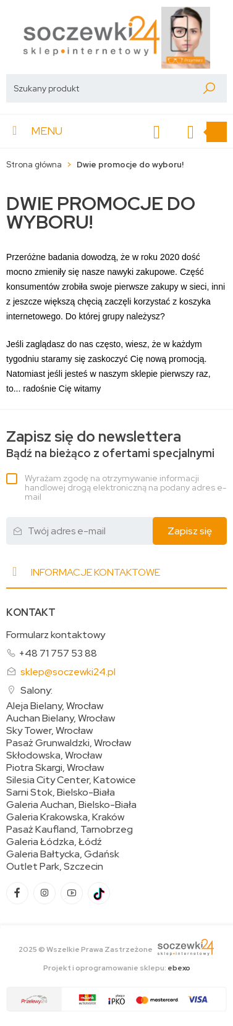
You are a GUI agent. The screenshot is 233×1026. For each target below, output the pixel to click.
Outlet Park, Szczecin (54, 866)
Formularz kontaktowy (55, 634)
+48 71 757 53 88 (58, 653)
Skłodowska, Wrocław (54, 755)
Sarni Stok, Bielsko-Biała (60, 792)
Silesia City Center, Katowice (71, 780)
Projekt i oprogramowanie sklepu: (116, 968)
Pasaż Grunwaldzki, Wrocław (68, 743)
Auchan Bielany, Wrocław (60, 718)
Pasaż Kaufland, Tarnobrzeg (69, 829)
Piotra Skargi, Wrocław (55, 768)
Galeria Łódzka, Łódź (54, 842)
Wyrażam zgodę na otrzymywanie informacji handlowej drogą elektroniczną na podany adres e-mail (125, 487)
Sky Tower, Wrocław (49, 731)
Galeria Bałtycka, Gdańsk (62, 854)
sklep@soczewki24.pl (68, 671)
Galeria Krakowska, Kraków (65, 817)
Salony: (36, 690)
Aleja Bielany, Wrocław (54, 706)
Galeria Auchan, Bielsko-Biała (71, 805)
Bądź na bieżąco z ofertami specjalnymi (110, 444)
